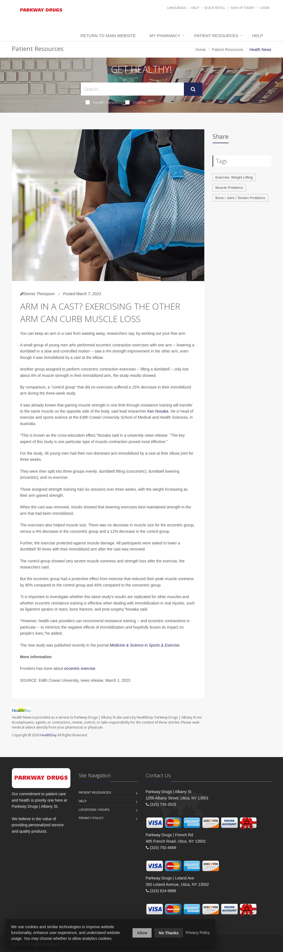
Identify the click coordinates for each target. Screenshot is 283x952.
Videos (135, 102)
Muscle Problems (229, 188)
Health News (101, 102)
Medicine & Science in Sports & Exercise (144, 645)
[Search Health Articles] (132, 89)
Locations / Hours (94, 809)
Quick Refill (214, 7)
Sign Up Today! (243, 7)
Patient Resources (216, 35)
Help (195, 7)
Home (200, 49)
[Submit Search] (193, 89)
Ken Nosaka (157, 411)
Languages (176, 7)
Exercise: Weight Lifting (234, 177)
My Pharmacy (165, 35)
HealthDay (48, 735)
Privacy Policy (91, 818)
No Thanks (169, 933)
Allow (142, 933)
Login (264, 7)
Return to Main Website (108, 35)
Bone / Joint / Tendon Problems (240, 198)
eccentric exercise (79, 668)
